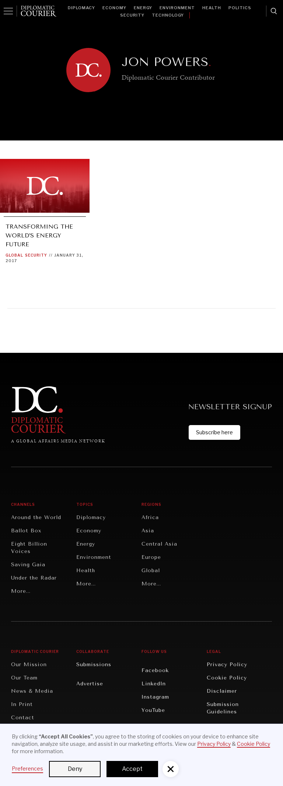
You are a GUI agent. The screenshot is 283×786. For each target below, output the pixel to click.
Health (211, 7)
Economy (114, 7)
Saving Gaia (28, 564)
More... (21, 591)
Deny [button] (75, 768)
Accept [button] (132, 768)
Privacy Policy (227, 664)
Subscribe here (214, 432)
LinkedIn (154, 684)
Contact (22, 717)
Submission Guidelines (223, 708)
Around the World (36, 517)
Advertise (89, 684)
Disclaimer (222, 691)
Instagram (155, 697)
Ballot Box (26, 531)
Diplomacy (81, 7)
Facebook (155, 670)
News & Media (32, 691)
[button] (171, 769)
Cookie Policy (227, 678)
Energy (143, 7)
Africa (150, 517)
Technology (168, 15)
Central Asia (159, 544)
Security (132, 15)
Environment (177, 7)
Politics (239, 7)
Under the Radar (34, 578)
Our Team (24, 678)
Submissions (93, 664)
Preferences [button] (27, 768)
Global (14, 255)
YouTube (153, 710)
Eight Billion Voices (29, 547)
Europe (151, 557)
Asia (148, 531)
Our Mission (29, 664)
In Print (22, 704)
